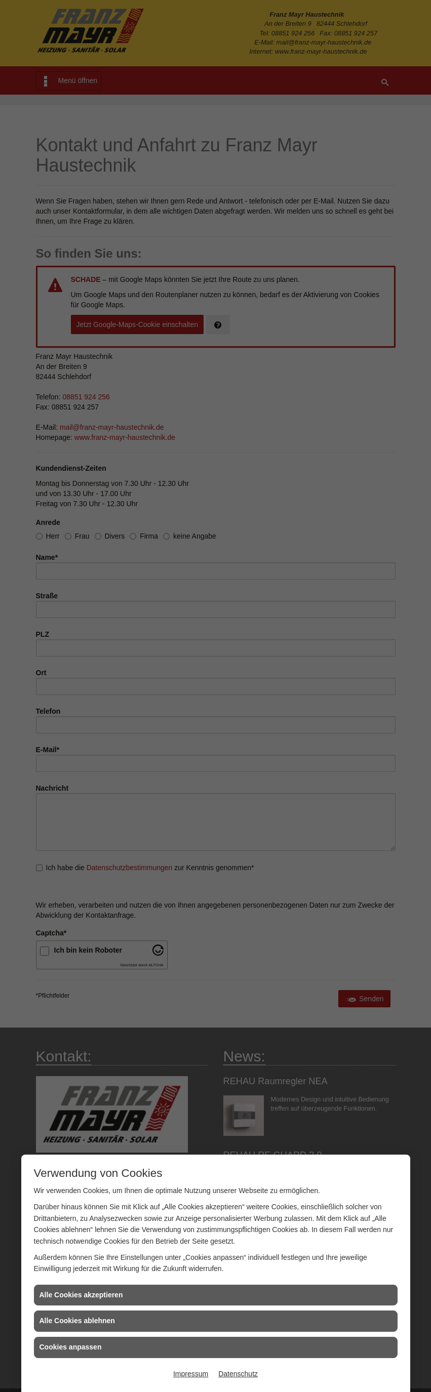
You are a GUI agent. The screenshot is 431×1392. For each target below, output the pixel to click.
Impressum (190, 1374)
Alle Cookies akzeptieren (81, 1295)
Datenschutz (238, 1374)
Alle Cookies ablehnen (77, 1321)
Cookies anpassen (71, 1347)
